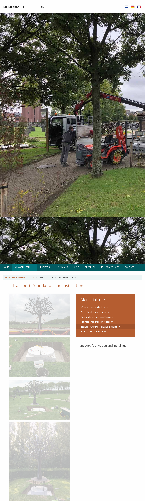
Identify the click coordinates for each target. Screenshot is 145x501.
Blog (76, 267)
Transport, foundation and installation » (101, 326)
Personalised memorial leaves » (97, 316)
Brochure (90, 267)
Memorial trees (25, 267)
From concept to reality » (93, 331)
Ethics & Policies (110, 267)
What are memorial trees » (94, 307)
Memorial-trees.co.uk (23, 6)
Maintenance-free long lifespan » (98, 321)
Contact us (131, 267)
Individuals (61, 267)
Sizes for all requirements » (95, 312)
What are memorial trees (24, 277)
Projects (45, 267)
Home (6, 267)
